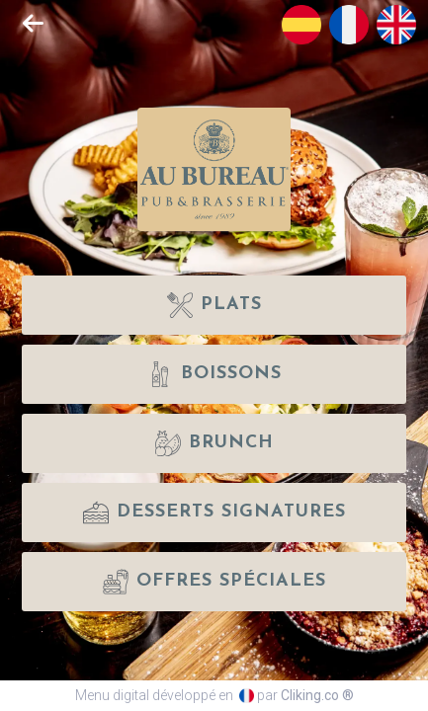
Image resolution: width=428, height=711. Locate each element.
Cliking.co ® (317, 695)
